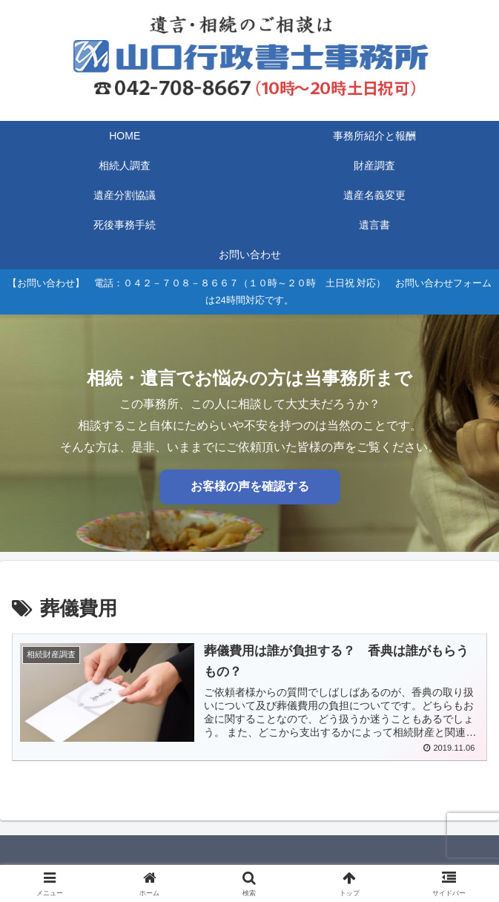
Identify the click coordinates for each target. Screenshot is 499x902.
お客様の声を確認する (250, 486)
